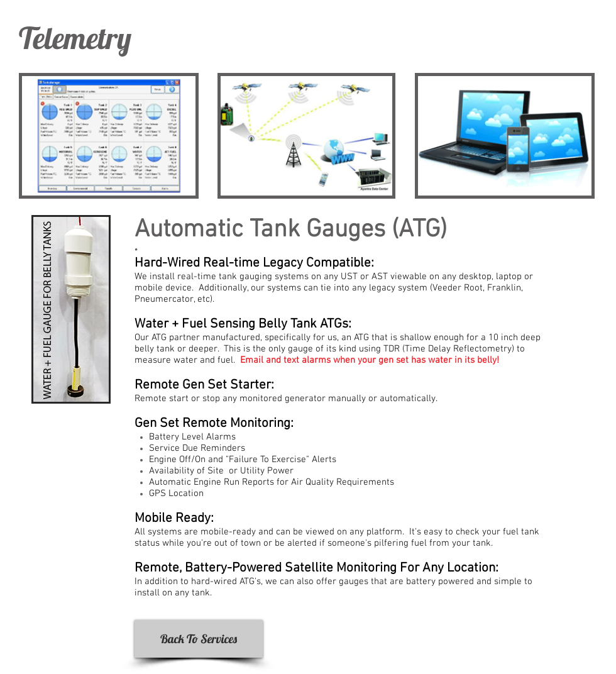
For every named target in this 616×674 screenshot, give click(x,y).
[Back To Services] (199, 639)
